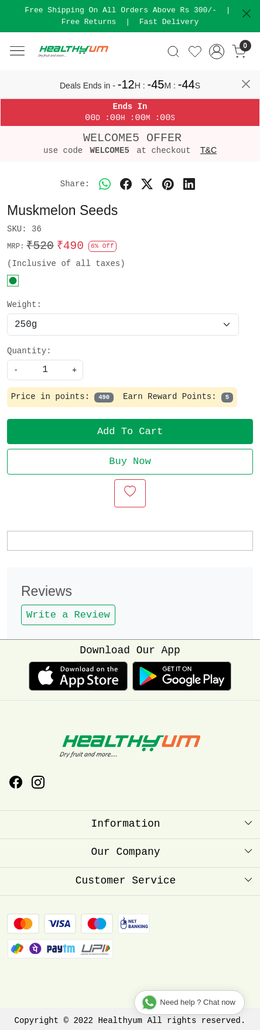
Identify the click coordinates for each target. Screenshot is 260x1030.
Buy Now (129, 461)
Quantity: (29, 351)
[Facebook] (16, 784)
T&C (208, 150)
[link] (173, 52)
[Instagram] (38, 784)
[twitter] (147, 184)
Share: (75, 184)
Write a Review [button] (68, 614)
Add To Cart (130, 431)
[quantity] (45, 370)
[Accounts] (217, 51)
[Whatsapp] (104, 184)
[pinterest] (168, 184)
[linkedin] (189, 184)
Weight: (24, 304)
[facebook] (125, 184)
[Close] (246, 13)
